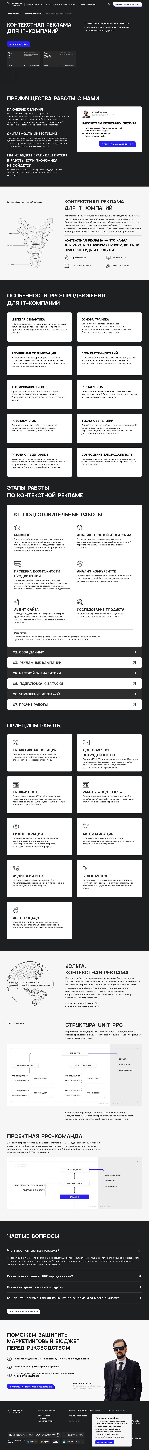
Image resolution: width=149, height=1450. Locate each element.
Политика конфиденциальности (84, 1411)
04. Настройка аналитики (37, 673)
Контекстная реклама (33, 14)
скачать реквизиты (78, 1416)
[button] (127, 4)
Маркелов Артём (46, 1421)
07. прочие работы (30, 704)
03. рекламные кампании (37, 662)
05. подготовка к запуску (38, 683)
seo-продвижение (46, 1411)
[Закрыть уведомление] (130, 1415)
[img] (32, 1441)
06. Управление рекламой (36, 694)
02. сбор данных (28, 652)
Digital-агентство (14, 14)
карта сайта (74, 1421)
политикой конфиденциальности (110, 1437)
